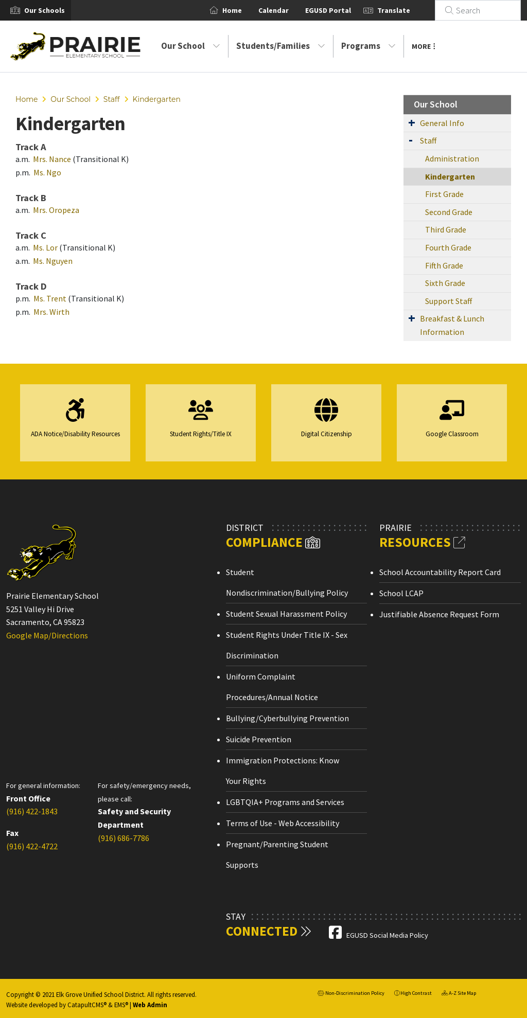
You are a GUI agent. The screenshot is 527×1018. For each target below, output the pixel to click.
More (423, 46)
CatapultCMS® (87, 1005)
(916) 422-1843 (32, 811)
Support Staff (448, 301)
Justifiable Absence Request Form (439, 614)
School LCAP (401, 593)
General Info (442, 123)
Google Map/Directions (47, 635)
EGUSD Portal (340, 10)
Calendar (286, 10)
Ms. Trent (49, 298)
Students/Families (280, 45)
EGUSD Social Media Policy (387, 935)
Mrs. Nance (52, 159)
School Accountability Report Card (440, 572)
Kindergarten (156, 99)
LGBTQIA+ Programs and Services (285, 802)
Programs (368, 45)
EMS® (121, 1005)
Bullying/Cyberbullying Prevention (287, 718)
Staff (111, 99)
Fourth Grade (448, 247)
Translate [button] (406, 10)
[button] (44, 10)
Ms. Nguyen (53, 261)
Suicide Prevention (258, 739)
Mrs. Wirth (51, 312)
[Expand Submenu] (411, 122)
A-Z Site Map (459, 994)
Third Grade (445, 229)
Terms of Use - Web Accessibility (282, 823)
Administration (452, 158)
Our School (190, 45)
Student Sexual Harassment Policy (286, 614)
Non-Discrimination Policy (351, 994)
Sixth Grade (445, 283)
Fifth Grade (444, 265)
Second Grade (448, 212)
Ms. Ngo (47, 172)
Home (244, 10)
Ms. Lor (46, 247)
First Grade (444, 194)
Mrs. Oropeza (56, 210)
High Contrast (416, 993)
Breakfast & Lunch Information (452, 325)
